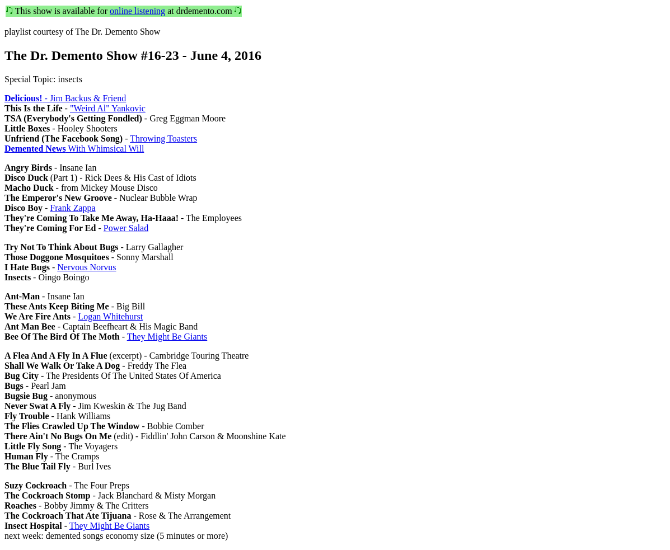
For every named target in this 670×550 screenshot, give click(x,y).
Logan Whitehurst (110, 316)
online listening (137, 11)
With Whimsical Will (74, 148)
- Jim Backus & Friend (65, 98)
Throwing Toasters (163, 138)
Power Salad (126, 228)
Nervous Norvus (86, 267)
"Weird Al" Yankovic (108, 108)
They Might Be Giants (167, 336)
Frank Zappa (72, 208)
